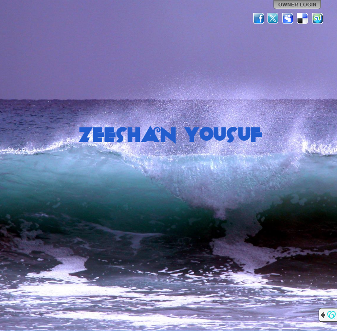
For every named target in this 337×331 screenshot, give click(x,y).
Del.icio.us (302, 18)
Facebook (258, 18)
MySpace (288, 18)
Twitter (273, 18)
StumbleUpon (317, 18)
